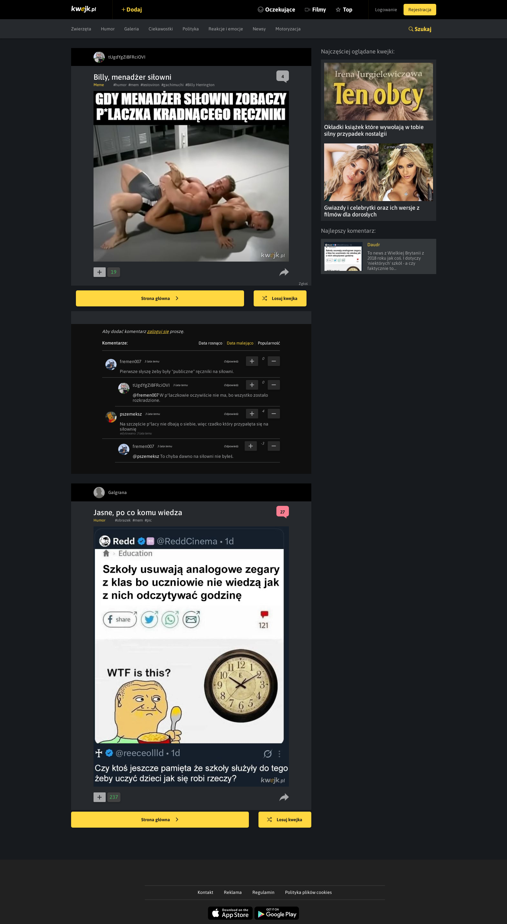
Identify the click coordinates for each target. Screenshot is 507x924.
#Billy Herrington (200, 85)
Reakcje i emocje (226, 28)
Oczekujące (280, 9)
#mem (133, 85)
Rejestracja (419, 9)
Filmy (319, 9)
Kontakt (205, 892)
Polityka (191, 28)
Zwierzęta (81, 28)
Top (347, 9)
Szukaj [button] (423, 29)
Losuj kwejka (280, 299)
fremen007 (130, 361)
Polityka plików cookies (308, 892)
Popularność (269, 343)
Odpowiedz (231, 361)
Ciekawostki (161, 28)
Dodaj (134, 9)
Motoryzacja (288, 28)
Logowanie (386, 9)
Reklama (233, 892)
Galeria (131, 28)
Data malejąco (240, 343)
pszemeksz (131, 414)
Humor (108, 28)
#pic (148, 520)
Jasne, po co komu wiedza (138, 512)
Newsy (259, 28)
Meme (99, 85)
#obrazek (123, 520)
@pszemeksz (146, 456)
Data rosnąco (210, 343)
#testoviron (150, 85)
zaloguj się (158, 331)
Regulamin (263, 892)
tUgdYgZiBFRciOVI (151, 385)
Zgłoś (303, 284)
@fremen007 (146, 395)
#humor (120, 85)
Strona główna (159, 299)
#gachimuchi (172, 85)
